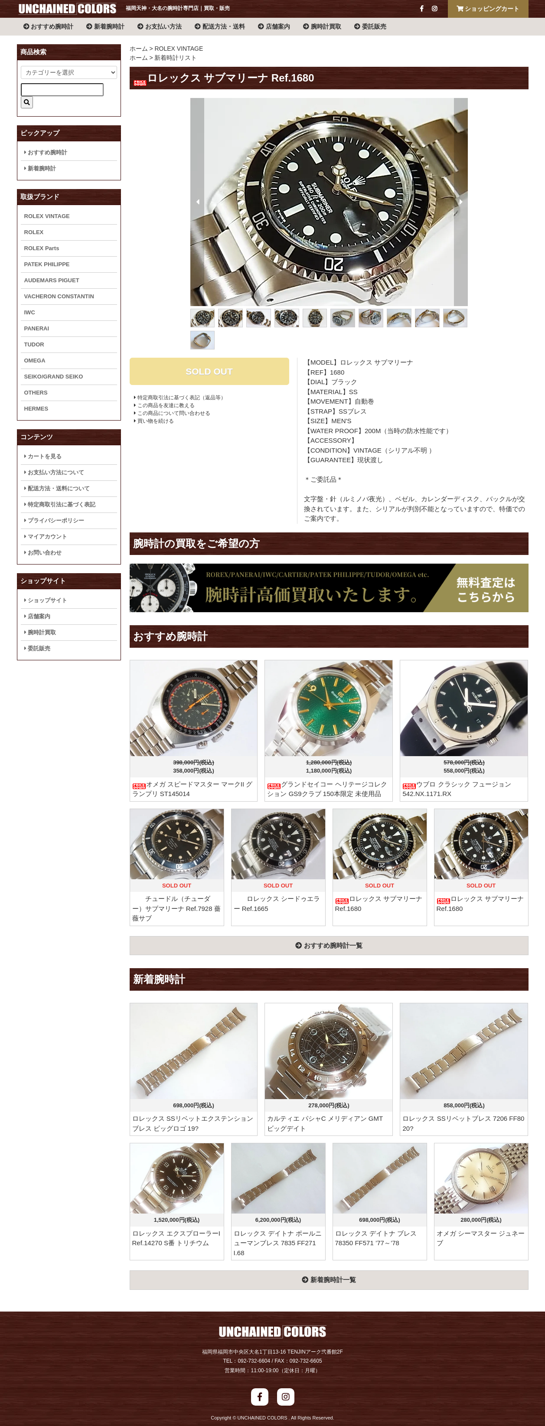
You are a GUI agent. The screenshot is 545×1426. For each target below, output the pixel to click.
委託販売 (370, 26)
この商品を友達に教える (164, 405)
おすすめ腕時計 (48, 26)
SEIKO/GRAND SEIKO (53, 376)
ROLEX (34, 232)
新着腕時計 (105, 26)
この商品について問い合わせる (172, 413)
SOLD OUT (209, 371)
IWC (29, 312)
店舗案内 (274, 26)
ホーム (139, 48)
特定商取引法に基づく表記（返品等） (180, 398)
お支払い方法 (159, 26)
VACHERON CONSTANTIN (59, 296)
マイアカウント (46, 536)
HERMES (36, 408)
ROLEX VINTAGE (178, 48)
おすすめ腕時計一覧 (328, 945)
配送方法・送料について (57, 488)
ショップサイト (46, 600)
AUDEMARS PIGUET (51, 280)
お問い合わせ (43, 552)
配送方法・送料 (220, 26)
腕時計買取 (322, 26)
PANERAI (36, 328)
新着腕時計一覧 (329, 1279)
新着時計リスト (175, 57)
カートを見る (43, 456)
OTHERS (36, 392)
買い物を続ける (154, 421)
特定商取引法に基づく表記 (60, 504)
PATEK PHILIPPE (47, 264)
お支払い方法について (54, 472)
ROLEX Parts (41, 248)
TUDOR (34, 344)
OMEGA (35, 360)
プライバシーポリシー (54, 520)
